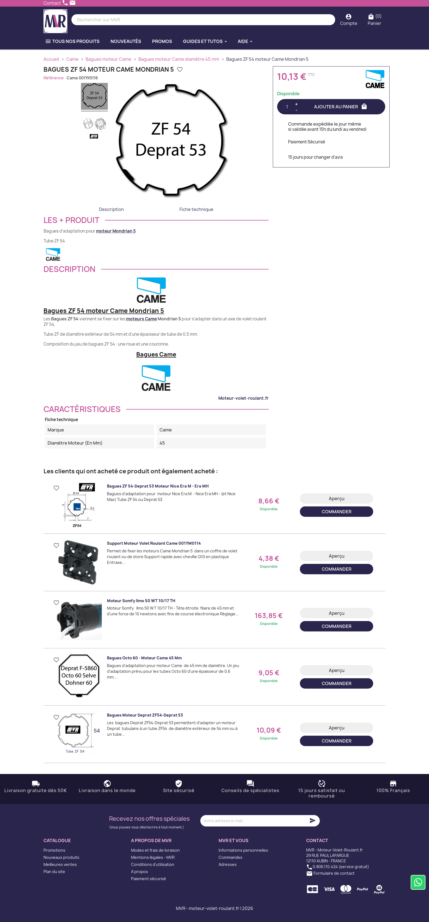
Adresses (228, 864)
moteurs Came (141, 319)
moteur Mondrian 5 (116, 231)
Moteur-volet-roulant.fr (243, 398)
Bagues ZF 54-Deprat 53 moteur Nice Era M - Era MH (158, 486)
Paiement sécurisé (148, 878)
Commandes (230, 857)
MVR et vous (233, 840)
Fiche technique (196, 209)
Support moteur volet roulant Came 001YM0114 (154, 543)
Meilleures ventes (60, 864)
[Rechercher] (203, 19)
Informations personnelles (243, 850)
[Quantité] (287, 107)
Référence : (55, 77)
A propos (139, 871)
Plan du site (54, 871)
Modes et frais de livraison (155, 850)
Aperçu (336, 498)
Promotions (54, 850)
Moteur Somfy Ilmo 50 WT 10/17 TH (141, 600)
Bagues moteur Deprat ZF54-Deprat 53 (145, 715)
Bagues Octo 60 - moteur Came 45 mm (144, 657)
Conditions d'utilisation (152, 864)
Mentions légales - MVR (153, 857)
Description (111, 209)
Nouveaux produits (61, 857)
